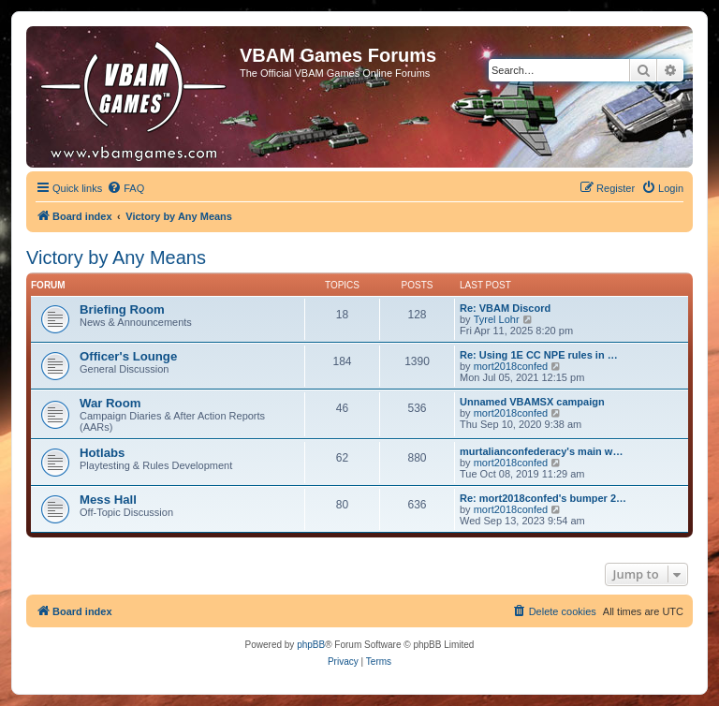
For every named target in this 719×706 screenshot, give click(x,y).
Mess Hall (108, 500)
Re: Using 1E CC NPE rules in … (539, 354)
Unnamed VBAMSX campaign (532, 401)
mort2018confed (511, 366)
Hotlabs (102, 453)
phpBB (311, 645)
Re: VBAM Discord (505, 308)
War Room (110, 403)
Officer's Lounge (128, 356)
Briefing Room (122, 309)
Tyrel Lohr (497, 319)
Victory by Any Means (116, 257)
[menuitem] (125, 188)
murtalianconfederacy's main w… (541, 451)
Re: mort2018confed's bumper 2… (543, 498)
